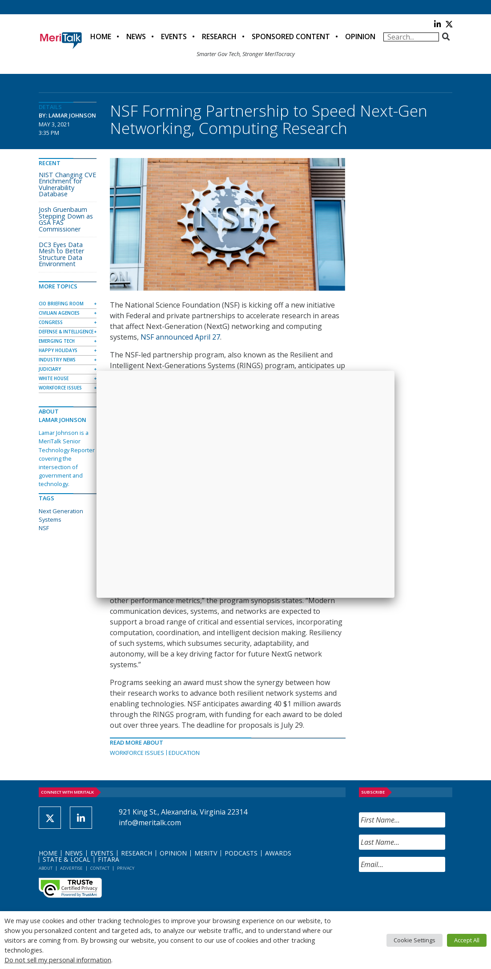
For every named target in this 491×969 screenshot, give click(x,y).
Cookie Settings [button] (414, 940)
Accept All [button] (466, 940)
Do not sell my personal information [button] (57, 959)
